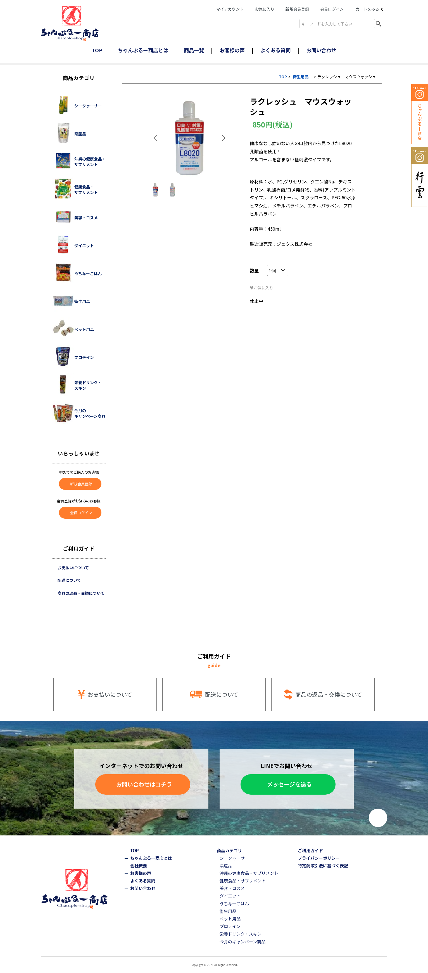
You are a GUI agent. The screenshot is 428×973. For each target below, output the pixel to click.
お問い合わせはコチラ (144, 784)
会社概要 (138, 865)
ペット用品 (230, 919)
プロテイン (230, 926)
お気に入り (264, 9)
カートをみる (369, 9)
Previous (156, 138)
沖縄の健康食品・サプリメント (249, 873)
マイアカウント (230, 9)
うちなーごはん (234, 903)
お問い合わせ (321, 50)
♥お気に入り (261, 288)
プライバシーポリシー (319, 858)
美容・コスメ (232, 888)
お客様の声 (232, 50)
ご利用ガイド (310, 850)
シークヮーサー (234, 858)
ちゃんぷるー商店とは (143, 50)
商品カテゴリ (229, 850)
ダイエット (230, 896)
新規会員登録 (297, 9)
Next (223, 138)
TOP (97, 50)
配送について (69, 580)
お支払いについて (73, 567)
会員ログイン (332, 9)
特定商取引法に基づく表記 (323, 865)
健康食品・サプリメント (243, 881)
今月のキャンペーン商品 (242, 941)
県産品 (226, 865)
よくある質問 (275, 50)
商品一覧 (194, 50)
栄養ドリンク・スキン (240, 934)
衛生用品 (300, 76)
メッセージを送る (289, 784)
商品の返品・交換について (81, 593)
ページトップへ (378, 818)
